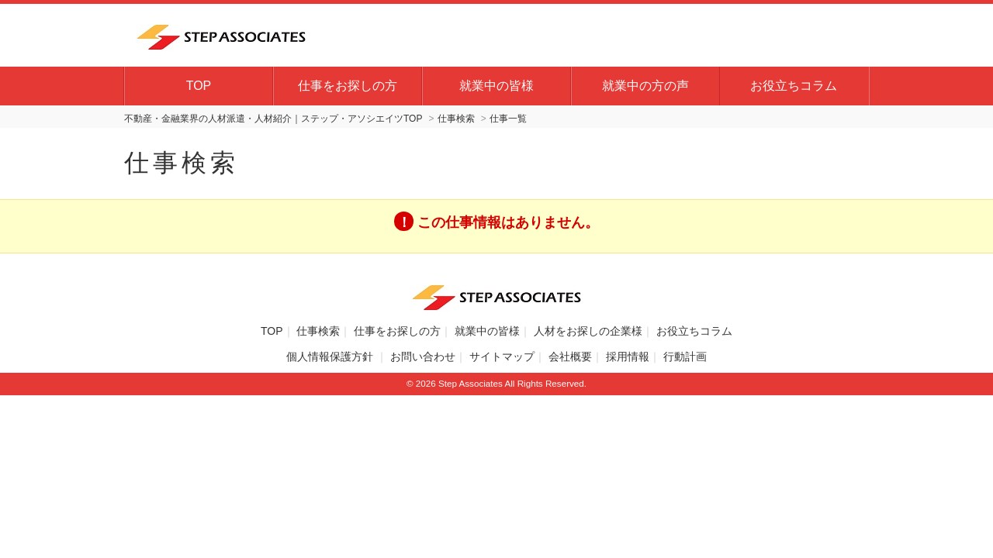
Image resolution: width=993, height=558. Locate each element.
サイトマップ (502, 356)
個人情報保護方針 (331, 356)
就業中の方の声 (645, 85)
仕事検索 (318, 331)
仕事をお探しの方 (347, 85)
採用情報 (627, 356)
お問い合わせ (422, 356)
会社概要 (570, 356)
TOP (199, 85)
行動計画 (685, 356)
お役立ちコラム (793, 85)
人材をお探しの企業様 (588, 331)
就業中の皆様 (496, 85)
